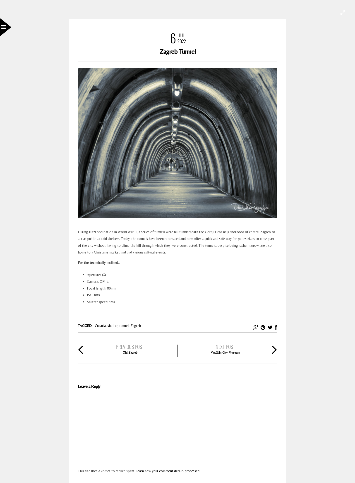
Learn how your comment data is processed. (168, 471)
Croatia (100, 326)
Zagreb (135, 326)
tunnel (124, 326)
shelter (113, 326)
